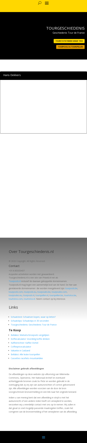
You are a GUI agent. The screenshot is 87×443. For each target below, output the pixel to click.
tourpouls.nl (28, 295)
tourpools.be (71, 288)
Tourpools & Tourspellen (70, 47)
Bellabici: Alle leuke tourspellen (25, 354)
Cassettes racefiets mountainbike (27, 358)
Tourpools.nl (15, 281)
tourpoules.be (44, 291)
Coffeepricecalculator (21, 346)
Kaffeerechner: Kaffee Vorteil (24, 342)
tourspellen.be (56, 295)
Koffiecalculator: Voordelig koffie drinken (30, 338)
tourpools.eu (30, 291)
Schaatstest (16, 316)
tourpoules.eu (15, 295)
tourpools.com (16, 291)
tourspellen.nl (42, 295)
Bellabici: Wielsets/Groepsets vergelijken (30, 335)
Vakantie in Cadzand (20, 350)
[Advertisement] (43, 111)
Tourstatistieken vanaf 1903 (69, 41)
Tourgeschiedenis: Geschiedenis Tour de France (34, 324)
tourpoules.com (59, 291)
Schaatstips (16, 320)
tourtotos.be (70, 295)
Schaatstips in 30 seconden (36, 320)
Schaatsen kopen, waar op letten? (39, 316)
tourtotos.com (16, 298)
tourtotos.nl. (30, 298)
